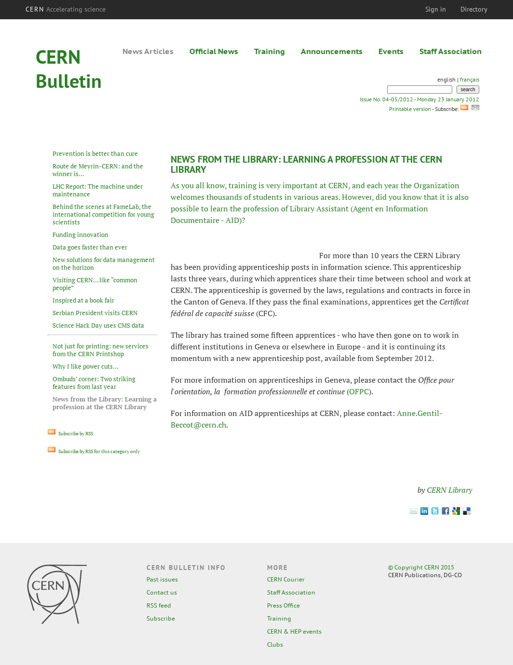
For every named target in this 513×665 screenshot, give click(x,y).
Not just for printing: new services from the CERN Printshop (100, 350)
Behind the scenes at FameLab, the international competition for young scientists (103, 214)
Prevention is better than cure (95, 153)
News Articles (148, 51)
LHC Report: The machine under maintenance (98, 190)
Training (269, 51)
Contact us (162, 592)
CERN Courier (286, 579)
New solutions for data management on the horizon (104, 263)
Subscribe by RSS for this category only (94, 451)
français (469, 79)
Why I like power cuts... (86, 366)
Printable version (410, 108)
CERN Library (449, 490)
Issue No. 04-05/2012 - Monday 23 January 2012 (419, 99)
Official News (213, 51)
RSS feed (159, 605)
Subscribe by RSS (70, 433)
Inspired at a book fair (83, 300)
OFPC (359, 391)
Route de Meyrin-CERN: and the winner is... (98, 170)
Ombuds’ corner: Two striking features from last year (94, 382)
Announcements (332, 51)
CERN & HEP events (294, 631)
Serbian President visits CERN (95, 312)
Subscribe (161, 618)
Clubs (275, 644)
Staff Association (450, 51)
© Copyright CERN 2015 (421, 567)
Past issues (162, 579)
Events (391, 51)
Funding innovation (80, 234)
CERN (66, 9)
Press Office (283, 605)
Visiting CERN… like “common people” (95, 284)
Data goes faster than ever (90, 247)
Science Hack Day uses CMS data (98, 325)
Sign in (435, 9)
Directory (473, 9)
